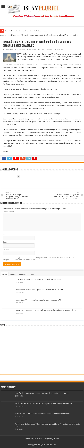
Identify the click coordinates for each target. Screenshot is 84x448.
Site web (6, 250)
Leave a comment (46, 50)
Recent (4, 274)
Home (2, 35)
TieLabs (56, 439)
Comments (23, 274)
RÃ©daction (9, 50)
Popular (13, 274)
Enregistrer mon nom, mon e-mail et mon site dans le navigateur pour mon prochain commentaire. (38, 258)
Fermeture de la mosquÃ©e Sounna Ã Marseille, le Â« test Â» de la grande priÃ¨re (46, 310)
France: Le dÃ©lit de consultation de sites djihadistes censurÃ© (39, 300)
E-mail (5, 242)
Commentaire (8, 212)
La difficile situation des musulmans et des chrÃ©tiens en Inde (26, 31)
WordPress (38, 439)
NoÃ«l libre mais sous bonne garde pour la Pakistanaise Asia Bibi (39, 290)
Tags (32, 274)
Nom (4, 234)
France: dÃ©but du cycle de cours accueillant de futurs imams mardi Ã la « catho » (66, 196)
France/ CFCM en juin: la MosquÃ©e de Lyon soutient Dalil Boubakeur (18, 196)
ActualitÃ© (11, 35)
